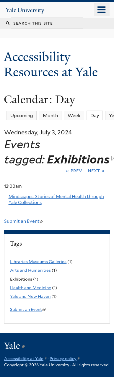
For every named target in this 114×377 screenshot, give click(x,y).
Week (74, 115)
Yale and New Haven (30, 296)
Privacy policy (65, 358)
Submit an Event (23, 221)
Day (96, 115)
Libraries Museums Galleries (38, 261)
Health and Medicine (30, 287)
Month (50, 115)
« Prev (74, 171)
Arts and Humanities (30, 270)
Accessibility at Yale (25, 358)
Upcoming (21, 115)
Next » (96, 171)
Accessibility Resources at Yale (52, 64)
